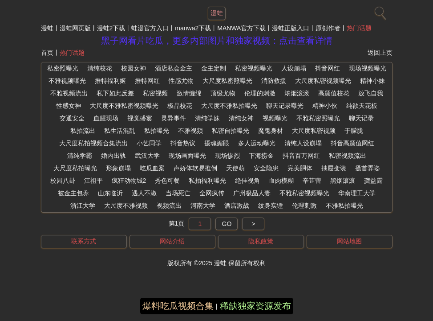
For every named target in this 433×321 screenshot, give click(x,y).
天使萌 (235, 168)
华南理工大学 (357, 193)
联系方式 (83, 241)
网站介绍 (172, 241)
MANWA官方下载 (241, 28)
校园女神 (133, 68)
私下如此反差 (115, 93)
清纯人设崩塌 (303, 143)
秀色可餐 (167, 180)
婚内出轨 (113, 155)
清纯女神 (241, 118)
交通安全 (72, 118)
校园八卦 (62, 180)
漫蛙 (47, 28)
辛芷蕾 (312, 180)
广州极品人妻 (252, 193)
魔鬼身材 (270, 130)
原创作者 (328, 28)
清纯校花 (99, 68)
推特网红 (147, 80)
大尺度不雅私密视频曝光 (124, 105)
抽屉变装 (333, 168)
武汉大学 (147, 155)
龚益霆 (373, 180)
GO (227, 223)
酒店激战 (236, 205)
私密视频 (155, 93)
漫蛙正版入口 (290, 28)
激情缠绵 (189, 93)
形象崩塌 (118, 168)
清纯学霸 (79, 155)
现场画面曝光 (187, 155)
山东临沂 (110, 193)
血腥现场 (105, 118)
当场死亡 (178, 193)
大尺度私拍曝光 (75, 168)
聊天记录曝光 (285, 105)
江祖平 (93, 180)
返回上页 (380, 52)
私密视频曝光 (253, 68)
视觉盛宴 (139, 118)
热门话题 (359, 28)
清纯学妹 (207, 118)
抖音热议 (182, 143)
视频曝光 (275, 118)
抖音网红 (327, 68)
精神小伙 (324, 105)
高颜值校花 (333, 93)
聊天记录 (361, 118)
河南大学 (202, 205)
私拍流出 (82, 130)
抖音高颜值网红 (352, 143)
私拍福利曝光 (207, 180)
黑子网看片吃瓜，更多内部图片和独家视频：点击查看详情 (216, 40)
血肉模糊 (281, 180)
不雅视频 (190, 130)
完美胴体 (299, 168)
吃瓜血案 (152, 168)
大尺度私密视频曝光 (323, 80)
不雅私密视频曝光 (304, 193)
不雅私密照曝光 (318, 118)
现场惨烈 (227, 155)
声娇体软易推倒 (195, 168)
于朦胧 (353, 130)
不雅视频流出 (69, 93)
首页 (47, 52)
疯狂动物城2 (129, 180)
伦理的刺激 (259, 93)
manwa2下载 (193, 28)
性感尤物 (181, 80)
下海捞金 (261, 155)
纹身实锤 (270, 205)
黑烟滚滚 (342, 180)
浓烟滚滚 (296, 93)
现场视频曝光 (367, 68)
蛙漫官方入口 (150, 28)
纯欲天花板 (361, 105)
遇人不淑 (144, 193)
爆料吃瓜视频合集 (178, 306)
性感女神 (68, 105)
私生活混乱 (119, 130)
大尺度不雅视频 (126, 205)
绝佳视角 (247, 180)
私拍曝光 (156, 130)
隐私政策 (260, 241)
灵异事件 (173, 118)
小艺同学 (149, 143)
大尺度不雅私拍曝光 (229, 105)
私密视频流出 (347, 155)
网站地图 (349, 241)
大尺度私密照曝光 (227, 80)
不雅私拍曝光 (344, 205)
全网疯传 (211, 193)
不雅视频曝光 (67, 80)
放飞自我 (370, 93)
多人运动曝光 (256, 143)
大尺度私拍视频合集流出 (93, 143)
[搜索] (379, 11)
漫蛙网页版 (75, 28)
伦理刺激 (304, 205)
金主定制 (213, 68)
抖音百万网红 (301, 155)
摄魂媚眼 (216, 143)
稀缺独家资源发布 (255, 306)
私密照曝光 (62, 68)
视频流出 (169, 205)
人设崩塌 (293, 68)
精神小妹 (372, 80)
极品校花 (179, 105)
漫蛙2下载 (111, 28)
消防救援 (273, 80)
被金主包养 (73, 193)
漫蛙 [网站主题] (216, 12)
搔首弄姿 (367, 168)
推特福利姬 (110, 80)
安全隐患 (266, 168)
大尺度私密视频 (314, 130)
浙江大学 (82, 205)
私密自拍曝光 (230, 130)
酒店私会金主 (173, 68)
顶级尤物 (222, 93)
